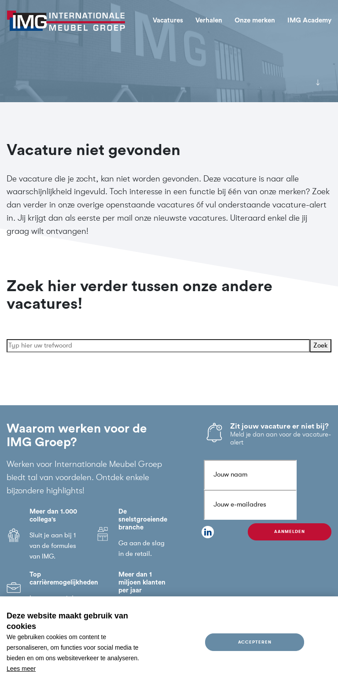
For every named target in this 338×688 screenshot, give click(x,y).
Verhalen (208, 20)
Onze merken (255, 20)
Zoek (320, 345)
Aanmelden (289, 531)
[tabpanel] (169, 51)
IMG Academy (309, 20)
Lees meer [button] (21, 668)
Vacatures (168, 20)
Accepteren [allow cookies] (255, 642)
